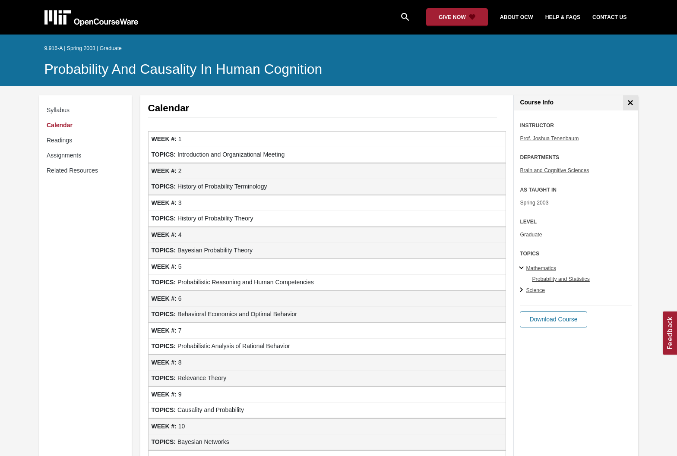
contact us (609, 17)
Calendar (60, 125)
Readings (59, 140)
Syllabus (58, 110)
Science (535, 290)
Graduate (531, 235)
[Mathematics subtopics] (522, 268)
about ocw (516, 17)
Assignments (64, 155)
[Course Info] (630, 102)
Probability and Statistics (560, 279)
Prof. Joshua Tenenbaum (549, 138)
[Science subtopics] (522, 290)
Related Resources (72, 170)
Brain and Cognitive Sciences (554, 170)
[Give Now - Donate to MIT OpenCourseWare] (457, 17)
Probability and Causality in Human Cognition (183, 69)
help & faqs (562, 17)
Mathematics (541, 268)
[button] (553, 319)
